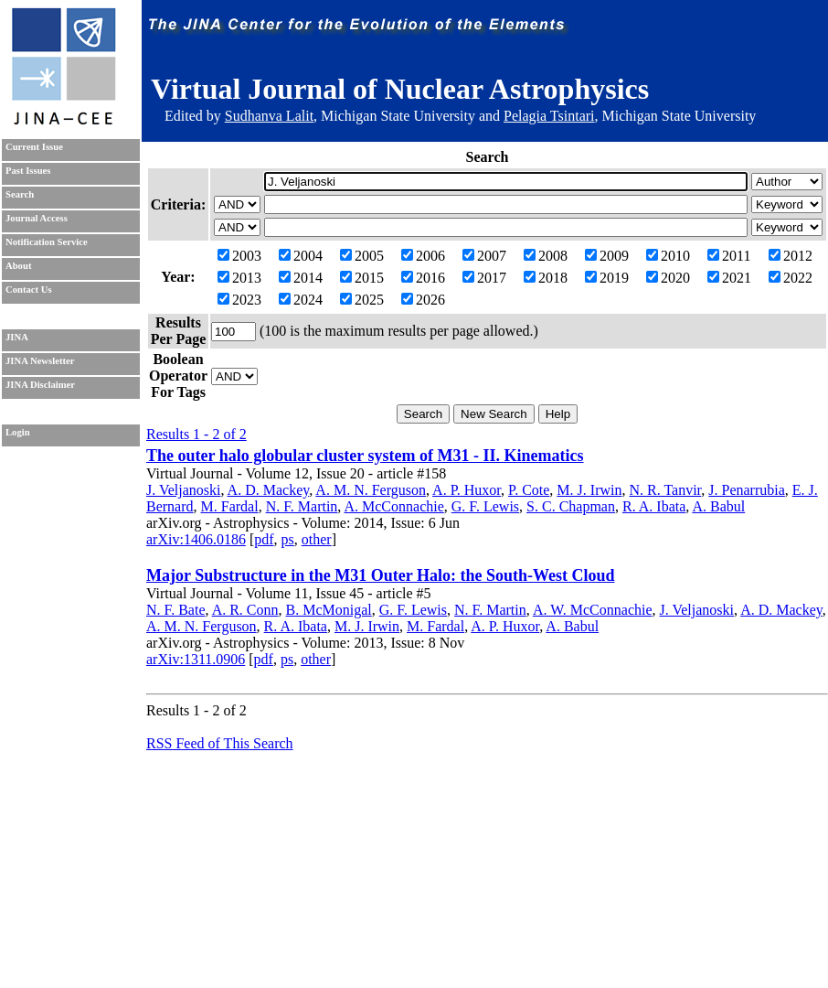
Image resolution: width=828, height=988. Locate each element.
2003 (239, 255)
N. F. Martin (302, 506)
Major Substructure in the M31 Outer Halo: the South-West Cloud (380, 575)
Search (19, 194)
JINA (16, 337)
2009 (607, 255)
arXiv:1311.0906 (195, 659)
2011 (728, 255)
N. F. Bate (176, 610)
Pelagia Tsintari (549, 116)
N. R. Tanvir (665, 490)
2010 (668, 255)
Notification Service (46, 242)
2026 (423, 299)
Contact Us (28, 290)
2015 (362, 277)
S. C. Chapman (570, 506)
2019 (607, 277)
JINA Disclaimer (40, 385)
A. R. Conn (245, 610)
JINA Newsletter (39, 361)
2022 (790, 277)
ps (287, 539)
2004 (301, 255)
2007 (484, 255)
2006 (423, 255)
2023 (239, 299)
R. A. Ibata (653, 506)
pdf (263, 539)
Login (17, 432)
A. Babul (718, 506)
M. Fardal (230, 506)
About (18, 266)
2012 (790, 255)
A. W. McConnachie (593, 610)
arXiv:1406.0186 (196, 539)
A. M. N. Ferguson (370, 490)
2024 (301, 299)
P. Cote (528, 490)
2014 (301, 277)
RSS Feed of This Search (219, 743)
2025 (362, 299)
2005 (362, 255)
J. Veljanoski (183, 490)
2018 (546, 277)
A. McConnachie (393, 506)
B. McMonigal (329, 610)
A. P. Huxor (466, 490)
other (317, 539)
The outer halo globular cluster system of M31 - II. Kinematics (364, 455)
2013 (239, 277)
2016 (423, 277)
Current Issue (34, 147)
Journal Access (36, 218)
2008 (546, 255)
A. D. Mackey (269, 490)
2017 (484, 277)
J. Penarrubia (746, 490)
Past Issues (27, 171)
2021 (729, 277)
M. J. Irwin (589, 490)
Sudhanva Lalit (269, 116)
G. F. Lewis (485, 506)
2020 (668, 277)
